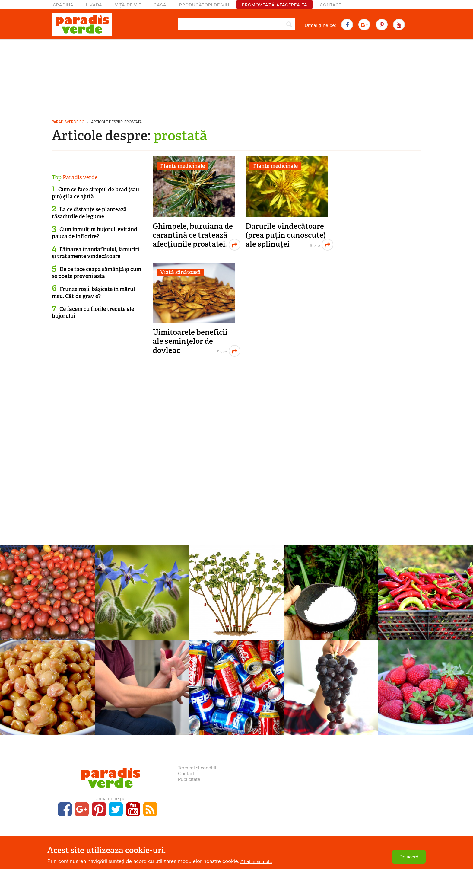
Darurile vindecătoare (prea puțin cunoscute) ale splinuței (286, 235)
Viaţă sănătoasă (180, 272)
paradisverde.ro (68, 122)
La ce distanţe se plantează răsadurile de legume (89, 213)
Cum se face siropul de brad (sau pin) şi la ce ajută (95, 193)
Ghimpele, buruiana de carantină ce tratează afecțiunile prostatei (193, 235)
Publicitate (189, 779)
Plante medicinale (182, 166)
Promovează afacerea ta (274, 5)
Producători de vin (204, 5)
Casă (160, 5)
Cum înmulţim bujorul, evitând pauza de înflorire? (94, 233)
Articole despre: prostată (116, 122)
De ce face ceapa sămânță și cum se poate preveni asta (96, 273)
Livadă (94, 5)
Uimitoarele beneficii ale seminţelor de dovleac (190, 341)
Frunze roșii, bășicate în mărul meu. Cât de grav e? (93, 293)
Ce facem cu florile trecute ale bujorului (93, 312)
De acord (408, 857)
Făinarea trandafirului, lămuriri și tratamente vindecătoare (95, 253)
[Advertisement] (236, 77)
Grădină (63, 5)
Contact (330, 5)
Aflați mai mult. (256, 861)
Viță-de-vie (128, 5)
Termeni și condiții (197, 768)
